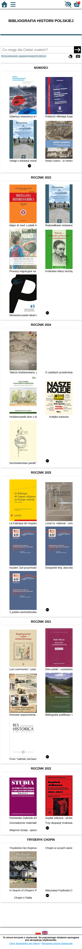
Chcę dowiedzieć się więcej (24, 943)
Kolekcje (41, 55)
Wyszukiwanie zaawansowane (18, 55)
